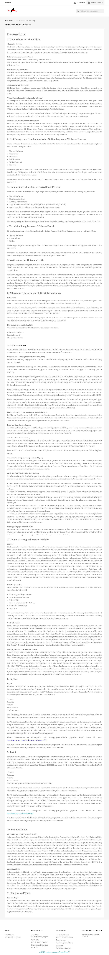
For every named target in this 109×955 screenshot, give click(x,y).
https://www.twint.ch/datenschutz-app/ (20, 813)
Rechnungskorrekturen (64, 943)
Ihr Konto (61, 930)
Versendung (9, 935)
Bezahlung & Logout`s (13, 937)
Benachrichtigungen (63, 948)
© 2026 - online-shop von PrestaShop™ (54, 952)
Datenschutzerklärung (39, 942)
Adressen (59, 946)
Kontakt (8, 2)
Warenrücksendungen (64, 937)
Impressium (35, 940)
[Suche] (90, 11)
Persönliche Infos (62, 935)
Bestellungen (61, 940)
